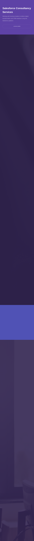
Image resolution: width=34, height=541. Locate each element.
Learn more (17, 26)
